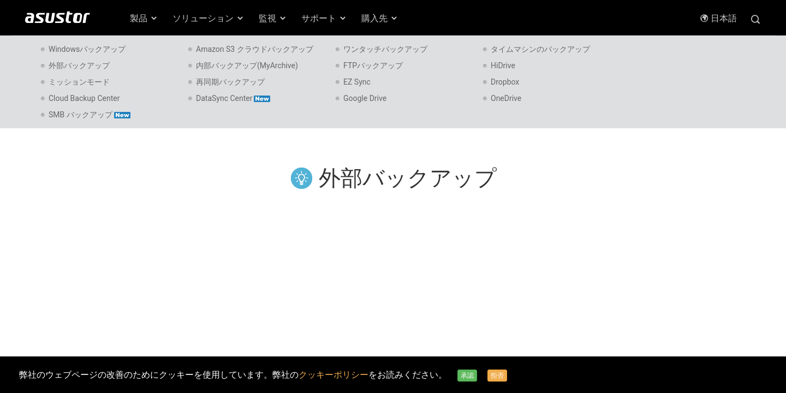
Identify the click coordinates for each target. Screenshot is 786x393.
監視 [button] (273, 18)
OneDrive (506, 98)
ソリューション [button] (208, 18)
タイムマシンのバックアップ (540, 49)
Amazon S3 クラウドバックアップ (254, 49)
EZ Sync (357, 82)
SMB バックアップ (89, 114)
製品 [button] (144, 18)
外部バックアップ (79, 65)
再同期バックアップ (230, 82)
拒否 (497, 375)
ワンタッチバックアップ (385, 49)
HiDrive (503, 65)
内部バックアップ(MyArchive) (247, 65)
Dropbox (505, 82)
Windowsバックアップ (87, 49)
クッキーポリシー (333, 375)
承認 (467, 375)
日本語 (718, 18)
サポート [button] (324, 18)
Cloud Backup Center (84, 98)
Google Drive (364, 98)
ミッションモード (79, 82)
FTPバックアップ (373, 65)
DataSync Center (233, 98)
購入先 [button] (379, 18)
